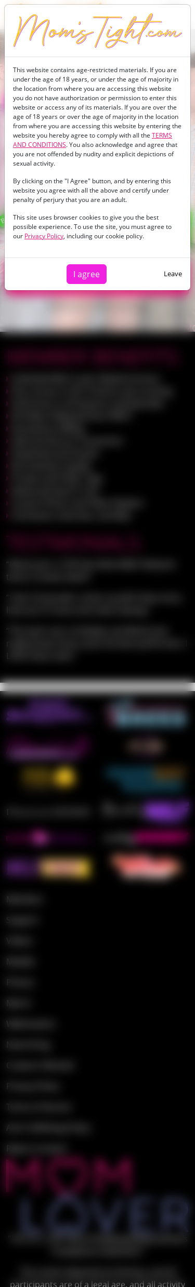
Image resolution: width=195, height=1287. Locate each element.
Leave (173, 273)
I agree (86, 274)
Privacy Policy (43, 236)
